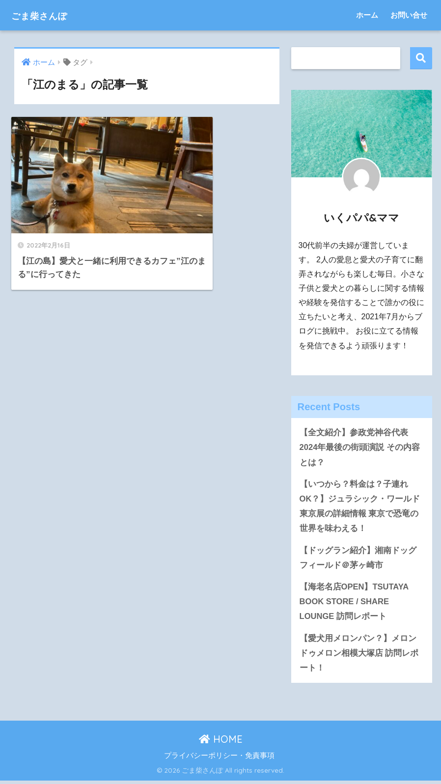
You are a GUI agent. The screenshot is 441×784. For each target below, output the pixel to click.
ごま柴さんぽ (47, 15)
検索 (421, 58)
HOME (221, 742)
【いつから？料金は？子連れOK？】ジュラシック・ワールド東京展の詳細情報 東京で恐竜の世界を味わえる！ (360, 507)
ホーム (367, 15)
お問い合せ (408, 15)
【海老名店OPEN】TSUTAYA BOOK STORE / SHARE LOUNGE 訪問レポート (355, 603)
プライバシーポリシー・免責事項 (219, 759)
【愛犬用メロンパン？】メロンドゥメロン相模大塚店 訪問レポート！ (359, 656)
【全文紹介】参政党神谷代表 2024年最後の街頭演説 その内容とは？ (360, 447)
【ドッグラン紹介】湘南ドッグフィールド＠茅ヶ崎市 (358, 559)
